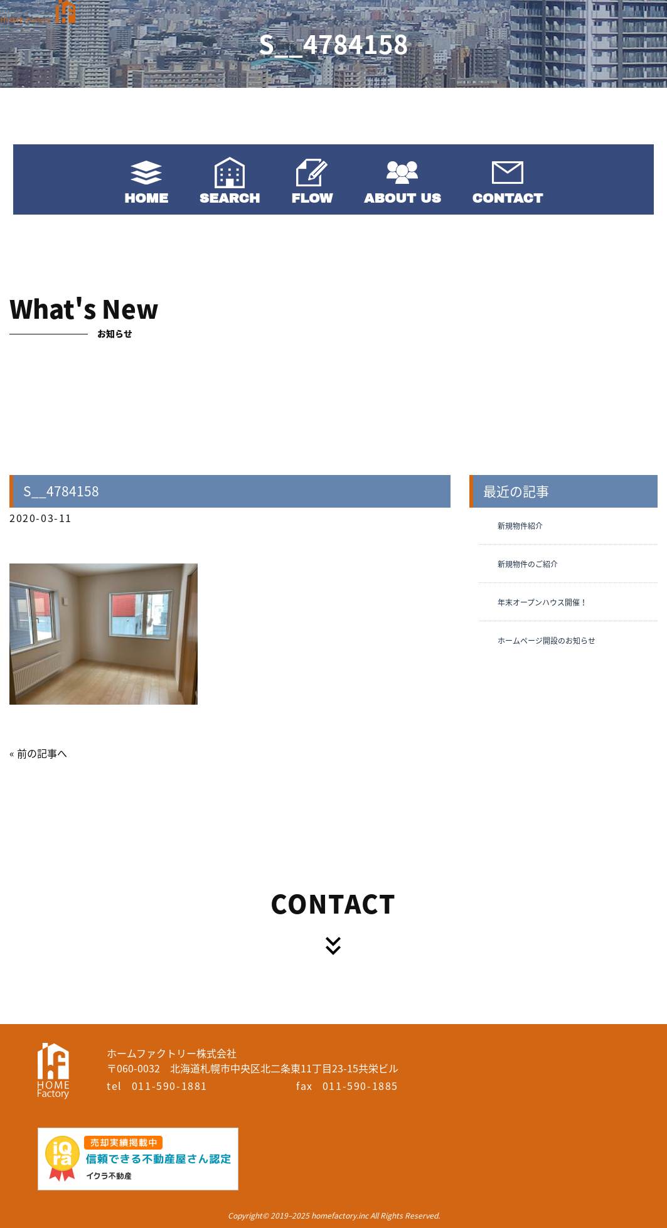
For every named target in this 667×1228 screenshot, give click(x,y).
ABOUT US (402, 198)
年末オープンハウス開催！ (542, 602)
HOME (146, 198)
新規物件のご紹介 (528, 564)
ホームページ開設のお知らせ (546, 640)
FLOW (312, 198)
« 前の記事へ (38, 753)
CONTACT (507, 198)
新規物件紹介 (520, 525)
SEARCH (230, 198)
